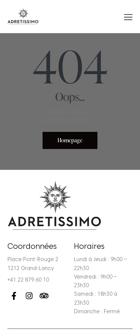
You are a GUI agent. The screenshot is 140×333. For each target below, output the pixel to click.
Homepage (70, 140)
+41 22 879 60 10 (28, 280)
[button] (128, 17)
